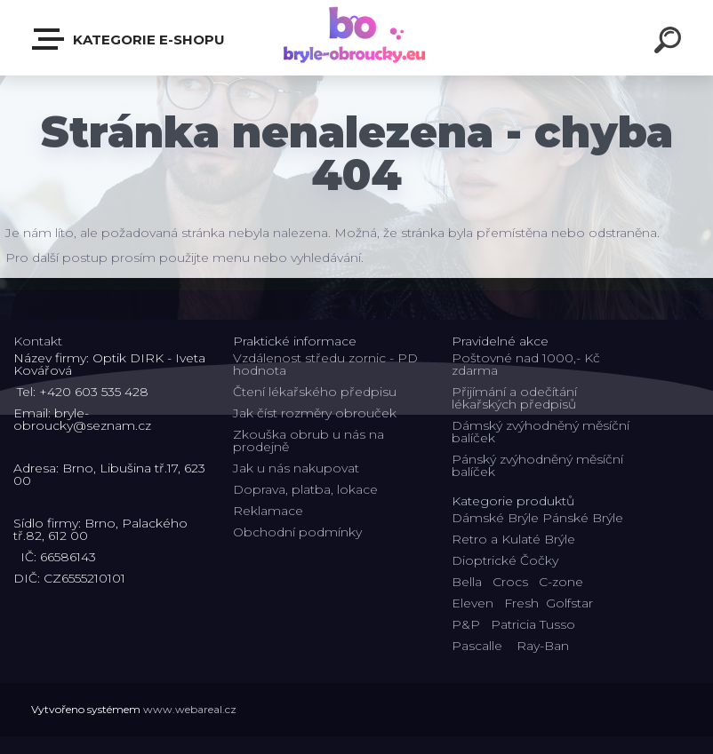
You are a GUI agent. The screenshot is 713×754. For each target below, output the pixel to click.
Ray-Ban (543, 645)
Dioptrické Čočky (505, 560)
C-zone (561, 581)
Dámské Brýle (495, 518)
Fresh (521, 603)
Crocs (510, 581)
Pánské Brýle (582, 518)
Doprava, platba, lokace (305, 489)
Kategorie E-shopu (129, 39)
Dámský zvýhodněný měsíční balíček (540, 431)
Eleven (472, 603)
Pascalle (477, 645)
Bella (467, 581)
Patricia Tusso (533, 624)
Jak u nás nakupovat (296, 468)
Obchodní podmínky (297, 532)
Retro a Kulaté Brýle (513, 539)
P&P (466, 624)
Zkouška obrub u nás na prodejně (308, 440)
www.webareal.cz (189, 709)
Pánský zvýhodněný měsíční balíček (537, 465)
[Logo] (357, 38)
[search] (670, 42)
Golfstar (569, 603)
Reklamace (268, 510)
